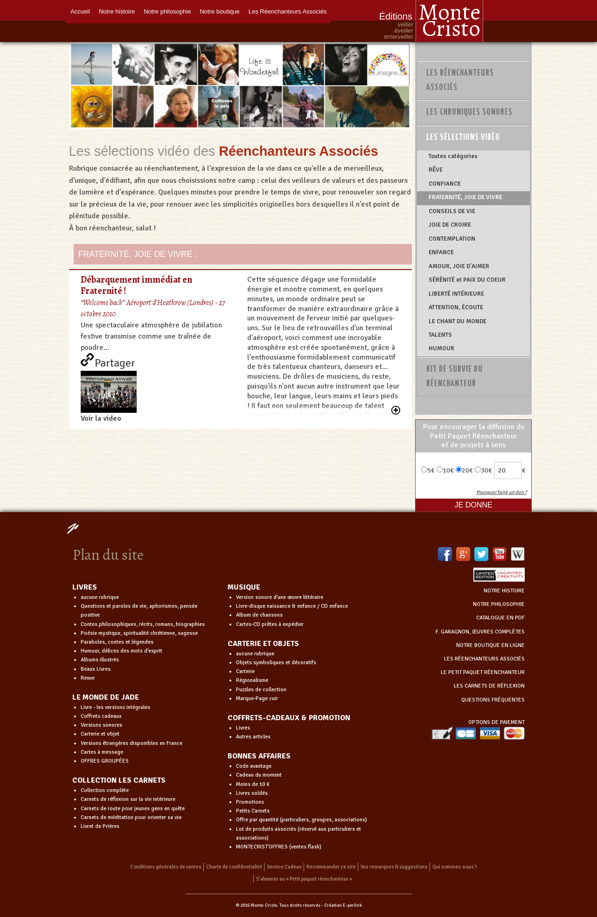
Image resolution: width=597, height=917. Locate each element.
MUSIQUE (244, 587)
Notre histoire (117, 10)
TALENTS (440, 335)
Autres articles (253, 736)
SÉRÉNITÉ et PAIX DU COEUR (467, 280)
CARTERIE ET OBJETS (263, 643)
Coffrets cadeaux (101, 716)
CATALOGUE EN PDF (500, 617)
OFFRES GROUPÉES (105, 760)
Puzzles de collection (261, 689)
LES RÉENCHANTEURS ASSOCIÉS (484, 658)
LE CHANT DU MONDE (457, 321)
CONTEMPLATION (452, 239)
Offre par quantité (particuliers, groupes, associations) (301, 819)
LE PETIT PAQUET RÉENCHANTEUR (483, 672)
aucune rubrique (100, 597)
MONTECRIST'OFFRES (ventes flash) (278, 846)
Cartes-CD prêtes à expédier (270, 624)
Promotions (250, 802)
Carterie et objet (100, 733)
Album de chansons (259, 614)
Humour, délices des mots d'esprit (121, 650)
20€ (464, 470)
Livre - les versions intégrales (115, 707)
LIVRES (84, 587)
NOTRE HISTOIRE (504, 590)
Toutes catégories (453, 156)
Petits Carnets (253, 810)
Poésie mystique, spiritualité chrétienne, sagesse (139, 633)
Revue (88, 677)
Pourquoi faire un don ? (501, 492)
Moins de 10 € (253, 784)
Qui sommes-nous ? (454, 867)
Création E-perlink (343, 905)
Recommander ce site (331, 867)
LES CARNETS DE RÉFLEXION (489, 685)
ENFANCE (441, 252)
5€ (428, 470)
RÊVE (436, 170)
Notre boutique (220, 10)
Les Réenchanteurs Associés (289, 10)
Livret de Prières (100, 826)
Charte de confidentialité (234, 867)
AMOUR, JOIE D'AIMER (459, 266)
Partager (115, 361)
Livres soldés (252, 793)
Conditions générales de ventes (165, 867)
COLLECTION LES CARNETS (119, 780)
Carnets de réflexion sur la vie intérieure (128, 799)
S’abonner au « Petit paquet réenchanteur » (304, 879)
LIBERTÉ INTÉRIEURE (456, 294)
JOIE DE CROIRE (450, 225)
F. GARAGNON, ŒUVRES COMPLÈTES (480, 631)
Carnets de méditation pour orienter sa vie (131, 817)
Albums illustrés (100, 659)
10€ (445, 470)
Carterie (245, 671)
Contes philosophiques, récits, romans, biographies (143, 624)
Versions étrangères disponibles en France (131, 743)
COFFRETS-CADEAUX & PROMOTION (289, 717)
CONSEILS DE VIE (452, 211)
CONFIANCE (445, 184)
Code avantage (253, 766)
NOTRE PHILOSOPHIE (499, 604)
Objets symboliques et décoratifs (276, 662)
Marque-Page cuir (257, 698)
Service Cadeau (284, 867)
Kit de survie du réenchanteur (454, 376)
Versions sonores (101, 725)
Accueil (80, 10)
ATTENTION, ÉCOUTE (456, 307)
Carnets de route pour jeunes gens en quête (133, 808)
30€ (483, 470)
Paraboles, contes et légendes (117, 642)
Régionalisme (252, 680)
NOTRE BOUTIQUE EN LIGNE (490, 645)
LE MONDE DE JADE (105, 697)
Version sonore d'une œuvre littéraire (279, 597)
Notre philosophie (167, 10)
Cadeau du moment (259, 774)
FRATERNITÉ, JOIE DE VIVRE (465, 197)
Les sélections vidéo (463, 137)
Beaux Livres (96, 669)
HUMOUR (441, 348)
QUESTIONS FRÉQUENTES (493, 699)
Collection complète (105, 790)
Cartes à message (102, 752)
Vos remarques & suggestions (394, 867)
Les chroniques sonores (469, 112)
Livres (243, 727)
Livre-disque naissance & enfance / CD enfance (292, 606)
